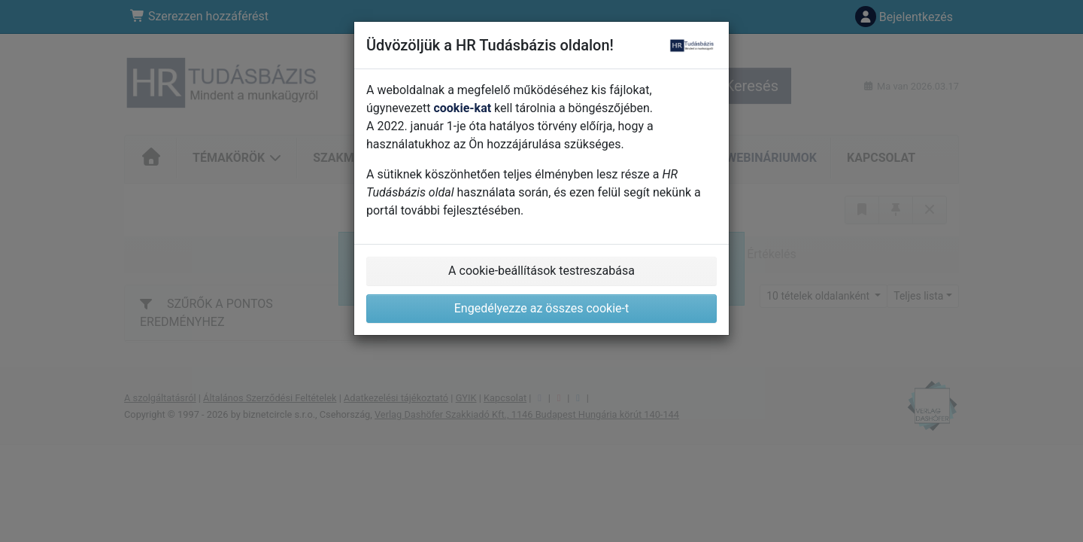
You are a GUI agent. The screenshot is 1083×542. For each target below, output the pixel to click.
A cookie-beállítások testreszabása (541, 270)
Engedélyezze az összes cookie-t (541, 308)
